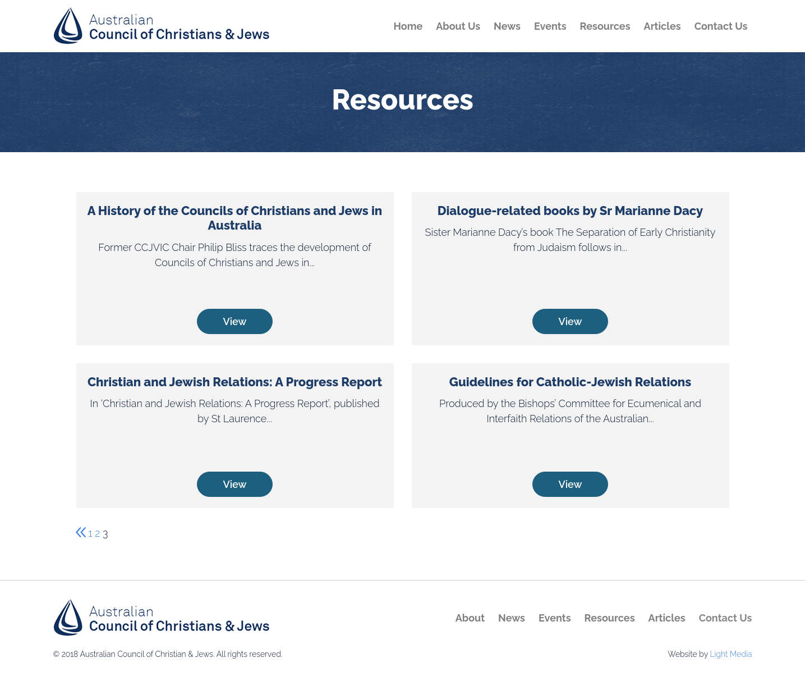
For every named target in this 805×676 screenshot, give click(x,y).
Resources (605, 26)
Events (550, 26)
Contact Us (721, 26)
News (507, 26)
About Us (458, 26)
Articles (662, 26)
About (470, 618)
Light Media (731, 654)
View (235, 321)
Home (408, 26)
